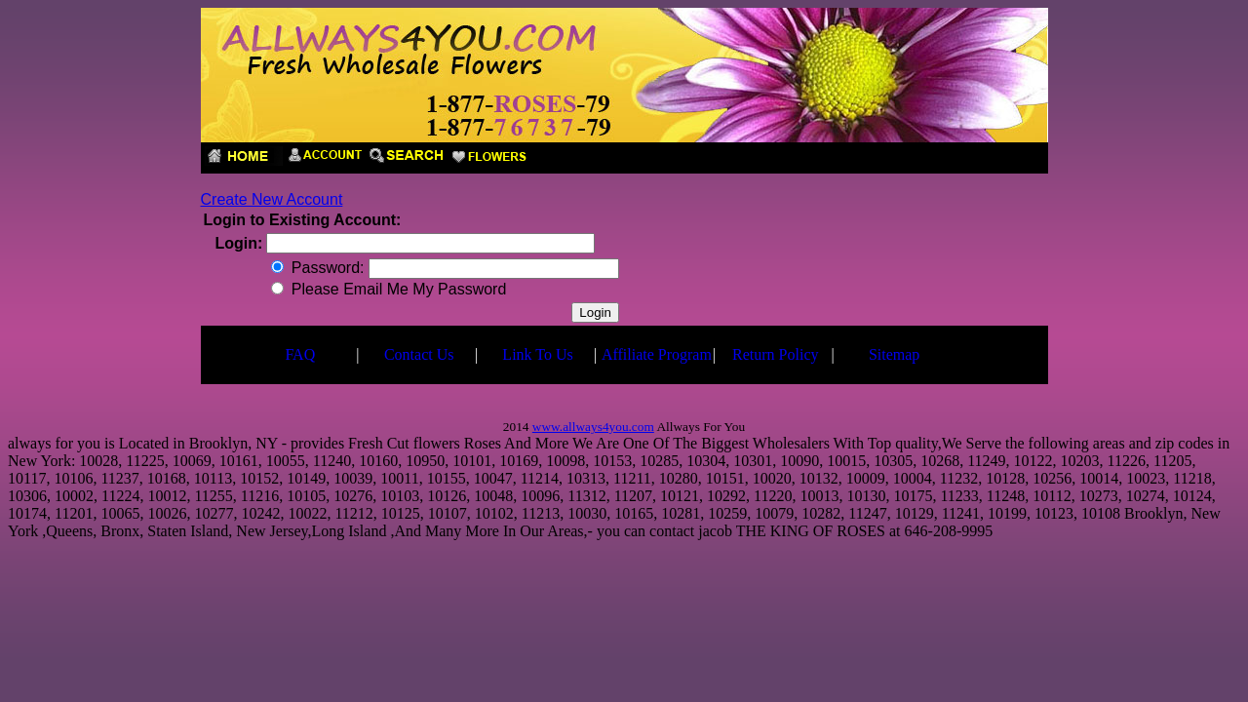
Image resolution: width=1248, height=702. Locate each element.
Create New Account (272, 199)
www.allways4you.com (593, 426)
